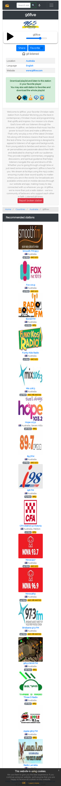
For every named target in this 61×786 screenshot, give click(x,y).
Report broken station (30, 200)
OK (23, 783)
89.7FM (30, 456)
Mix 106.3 (30, 388)
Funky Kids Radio (30, 353)
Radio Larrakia (31, 765)
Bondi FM (30, 319)
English (29, 65)
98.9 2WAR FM (30, 663)
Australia (30, 61)
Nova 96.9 (30, 593)
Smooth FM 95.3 (30, 251)
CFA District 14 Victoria (30, 526)
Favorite (36, 48)
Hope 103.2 (30, 422)
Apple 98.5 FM (30, 731)
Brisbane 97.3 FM (30, 628)
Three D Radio (31, 697)
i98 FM (30, 490)
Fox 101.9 (30, 285)
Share (21, 48)
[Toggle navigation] (51, 5)
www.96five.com (34, 70)
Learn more (34, 783)
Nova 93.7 (30, 560)
